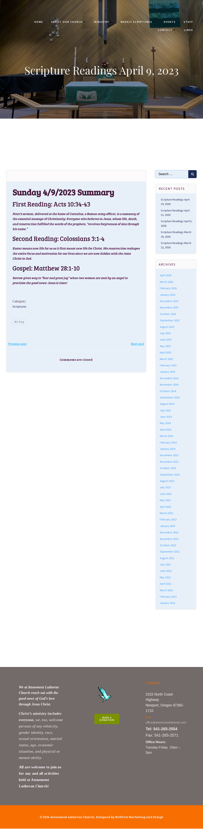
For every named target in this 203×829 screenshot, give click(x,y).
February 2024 (168, 443)
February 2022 (168, 597)
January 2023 (167, 526)
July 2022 (165, 565)
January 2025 (167, 372)
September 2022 (170, 552)
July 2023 (165, 487)
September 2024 (170, 398)
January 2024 (167, 449)
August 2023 (167, 481)
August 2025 (167, 327)
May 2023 (165, 500)
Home (38, 22)
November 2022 (169, 539)
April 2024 (165, 430)
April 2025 (165, 353)
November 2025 (169, 308)
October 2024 (168, 391)
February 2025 (168, 365)
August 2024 (167, 404)
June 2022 (166, 571)
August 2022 (167, 558)
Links (188, 30)
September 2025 (170, 320)
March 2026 (166, 282)
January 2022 (167, 603)
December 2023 (169, 455)
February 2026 (168, 288)
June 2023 (166, 494)
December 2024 (169, 378)
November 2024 (169, 385)
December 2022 (169, 532)
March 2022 (166, 590)
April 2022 (165, 584)
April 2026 (165, 276)
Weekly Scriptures (138, 22)
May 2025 (165, 346)
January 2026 (167, 295)
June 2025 (166, 340)
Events (170, 22)
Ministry (103, 22)
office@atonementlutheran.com (166, 722)
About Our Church (68, 22)
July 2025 (165, 333)
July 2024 (165, 411)
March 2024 (166, 436)
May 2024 (165, 423)
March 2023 (166, 513)
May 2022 (165, 578)
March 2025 (166, 359)
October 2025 (168, 314)
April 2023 (165, 507)
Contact (167, 30)
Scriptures (19, 307)
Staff (188, 22)
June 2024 (166, 417)
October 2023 (168, 468)
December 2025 (169, 301)
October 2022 (168, 545)
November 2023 (169, 462)
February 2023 (168, 520)
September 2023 (170, 475)
